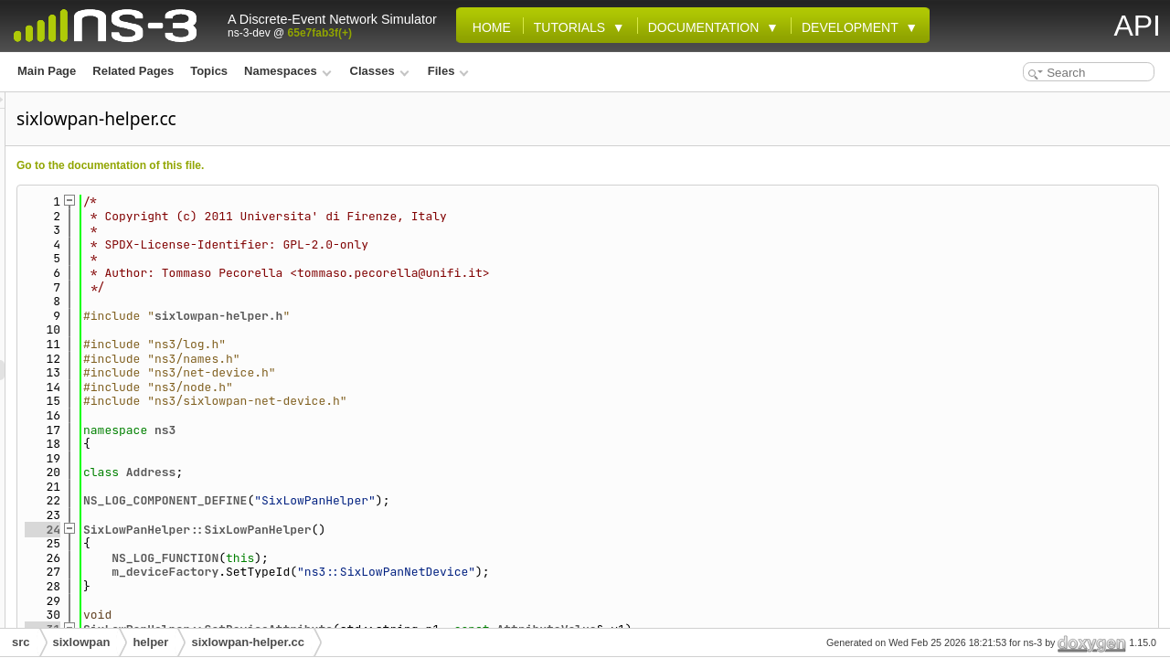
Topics (209, 71)
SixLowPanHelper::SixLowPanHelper (426, 529)
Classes (380, 71)
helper (150, 642)
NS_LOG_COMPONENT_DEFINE (393, 500)
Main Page (46, 71)
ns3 (393, 430)
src (21, 642)
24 (271, 529)
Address (380, 472)
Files (448, 71)
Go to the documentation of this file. (338, 165)
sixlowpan (82, 642)
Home (488, 27)
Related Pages (133, 71)
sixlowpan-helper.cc (247, 642)
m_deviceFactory (393, 571)
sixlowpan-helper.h (447, 316)
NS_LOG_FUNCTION (393, 558)
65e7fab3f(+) (320, 33)
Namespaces (287, 71)
